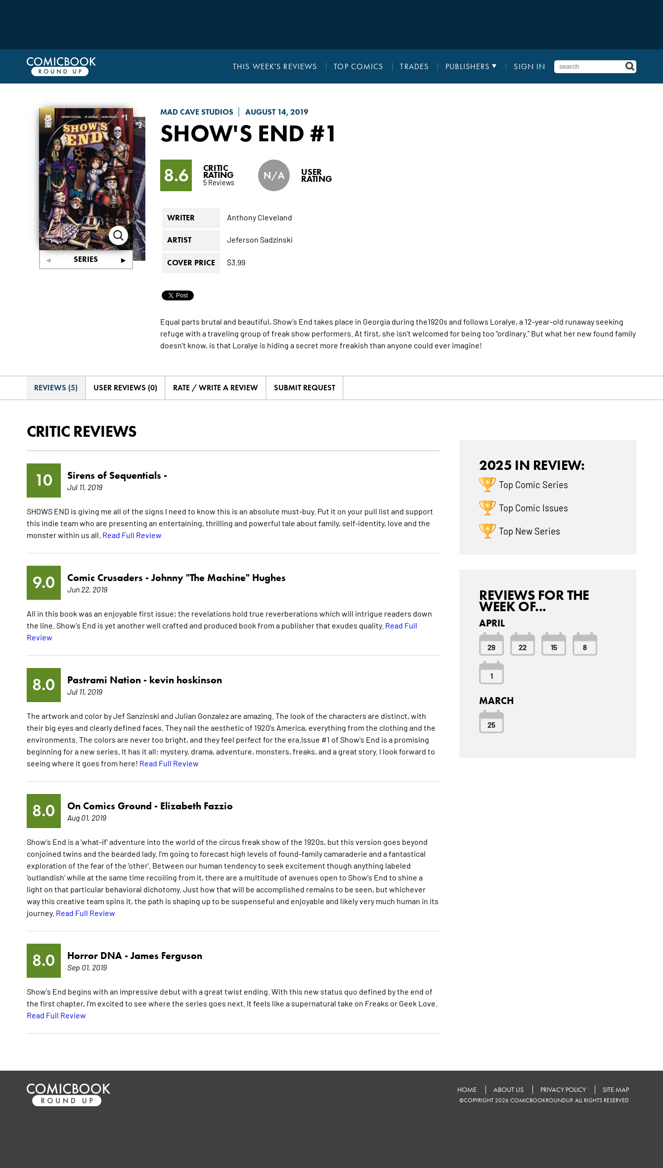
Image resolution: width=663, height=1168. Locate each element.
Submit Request (304, 387)
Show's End (232, 133)
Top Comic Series (533, 484)
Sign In (529, 67)
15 (554, 647)
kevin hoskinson (185, 680)
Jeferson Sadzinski (260, 239)
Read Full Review (132, 535)
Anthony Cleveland (259, 217)
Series (86, 259)
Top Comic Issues (533, 507)
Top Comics (358, 67)
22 (523, 647)
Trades (414, 67)
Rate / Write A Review (215, 387)
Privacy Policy (563, 1089)
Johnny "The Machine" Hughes (218, 578)
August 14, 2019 (277, 112)
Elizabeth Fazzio (196, 806)
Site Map (616, 1089)
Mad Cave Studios (196, 112)
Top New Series (529, 531)
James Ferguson (166, 955)
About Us (508, 1089)
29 (491, 647)
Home (467, 1089)
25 (491, 724)
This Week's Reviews (275, 67)
